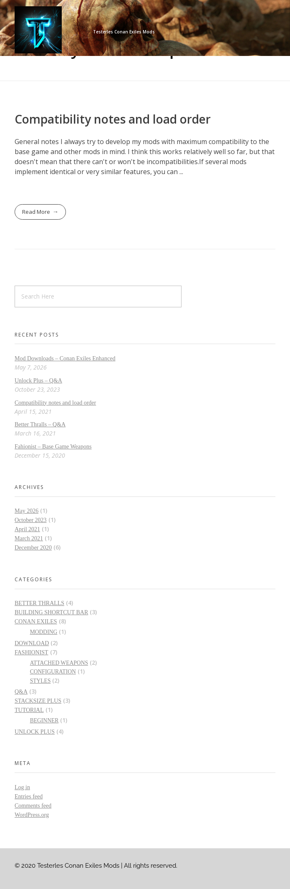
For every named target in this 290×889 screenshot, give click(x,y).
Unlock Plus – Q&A (38, 380)
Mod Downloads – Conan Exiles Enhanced (65, 358)
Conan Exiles (36, 621)
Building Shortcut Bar (51, 612)
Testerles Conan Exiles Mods (124, 32)
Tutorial (29, 710)
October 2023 (31, 520)
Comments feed (33, 806)
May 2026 (26, 511)
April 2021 (27, 529)
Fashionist (31, 652)
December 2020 (33, 548)
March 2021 (29, 538)
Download (32, 643)
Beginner (44, 720)
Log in (22, 787)
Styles (40, 681)
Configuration (53, 672)
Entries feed (29, 796)
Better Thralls (39, 603)
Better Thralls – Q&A (40, 424)
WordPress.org (32, 815)
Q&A (21, 692)
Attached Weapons (59, 663)
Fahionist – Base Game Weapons (53, 446)
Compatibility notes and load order (113, 119)
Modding (44, 632)
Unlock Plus (35, 732)
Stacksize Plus (38, 701)
